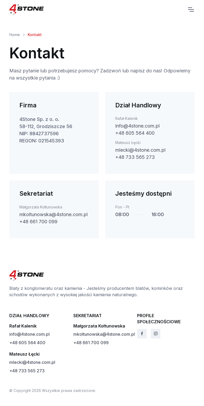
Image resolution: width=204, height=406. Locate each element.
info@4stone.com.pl (137, 126)
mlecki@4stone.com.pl (140, 150)
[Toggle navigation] (191, 9)
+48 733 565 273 (135, 157)
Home (14, 34)
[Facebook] (142, 333)
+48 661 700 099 (38, 221)
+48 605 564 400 (135, 133)
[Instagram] (155, 333)
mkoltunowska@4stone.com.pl (53, 214)
